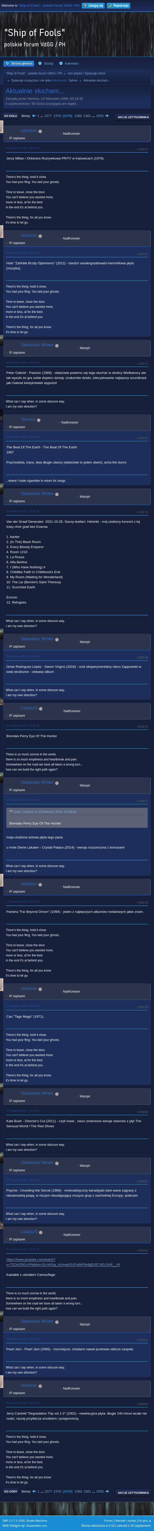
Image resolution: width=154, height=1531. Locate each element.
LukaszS (29, 708)
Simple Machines (36, 1520)
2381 (87, 116)
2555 (100, 116)
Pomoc (108, 1520)
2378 (57, 116)
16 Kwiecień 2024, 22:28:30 (22, 725)
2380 (78, 116)
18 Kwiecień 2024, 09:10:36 (22, 1402)
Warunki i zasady (125, 1520)
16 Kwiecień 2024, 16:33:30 (22, 511)
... (42, 116)
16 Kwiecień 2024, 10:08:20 (22, 252)
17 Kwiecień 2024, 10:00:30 (22, 1006)
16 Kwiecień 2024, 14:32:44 (22, 436)
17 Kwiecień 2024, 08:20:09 (22, 901)
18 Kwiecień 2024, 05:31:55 (22, 1338)
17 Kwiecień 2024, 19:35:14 (22, 1249)
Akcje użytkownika (133, 117)
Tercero (28, 419)
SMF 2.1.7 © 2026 (14, 1520)
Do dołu (10, 115)
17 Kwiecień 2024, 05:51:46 (22, 799)
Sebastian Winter (37, 345)
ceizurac (29, 130)
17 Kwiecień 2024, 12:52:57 (22, 1110)
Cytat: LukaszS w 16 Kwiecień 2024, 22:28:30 (44, 812)
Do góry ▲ (145, 1520)
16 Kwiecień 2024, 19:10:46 (22, 656)
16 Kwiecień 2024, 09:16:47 (22, 148)
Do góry (10, 1491)
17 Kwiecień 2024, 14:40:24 (22, 1180)
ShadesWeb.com (36, 1525)
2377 (48, 116)
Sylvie (73, 80)
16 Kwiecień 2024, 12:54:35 (22, 362)
